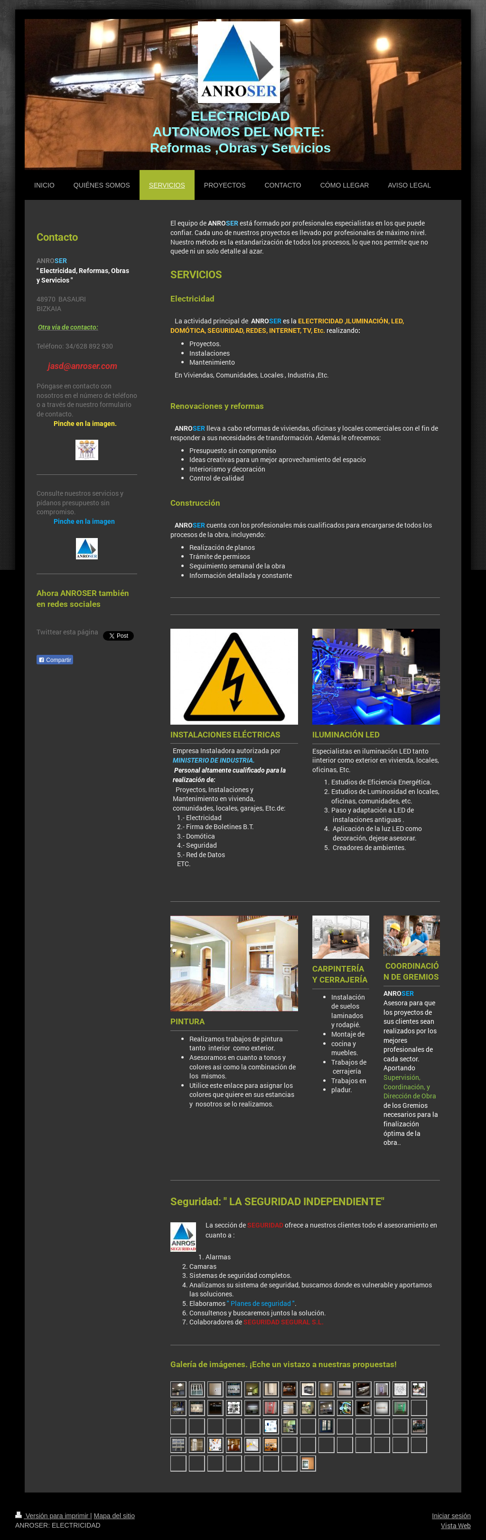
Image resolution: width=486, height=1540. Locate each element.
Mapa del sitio (114, 1516)
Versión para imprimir (52, 1516)
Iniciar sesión (451, 1516)
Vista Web (456, 1525)
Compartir (54, 660)
